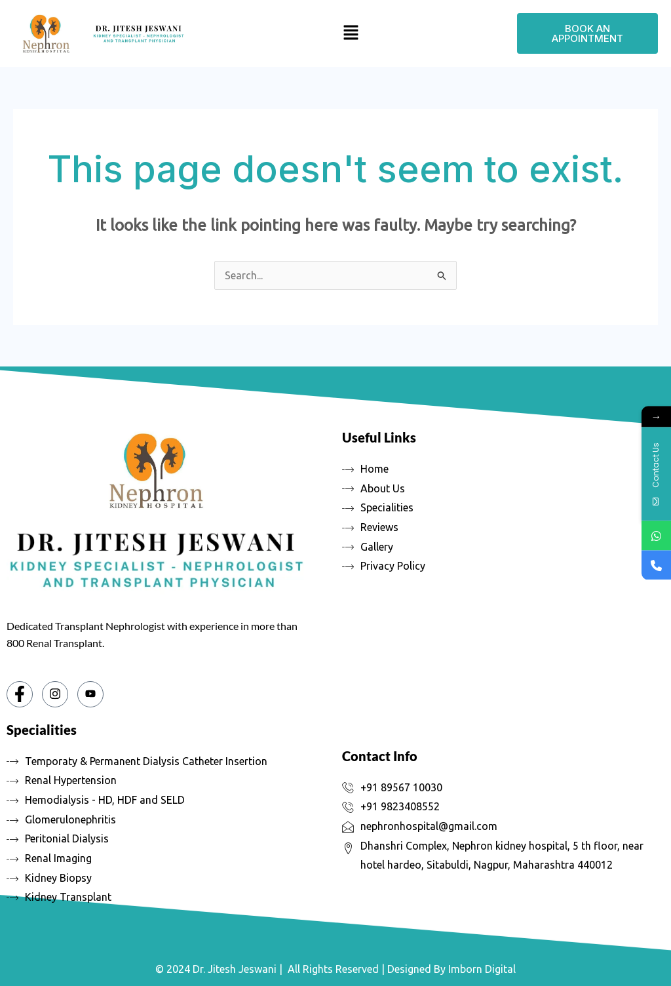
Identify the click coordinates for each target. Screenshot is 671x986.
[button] (350, 33)
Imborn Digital (482, 969)
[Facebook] (20, 694)
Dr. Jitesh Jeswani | (237, 969)
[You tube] (90, 694)
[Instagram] (55, 694)
